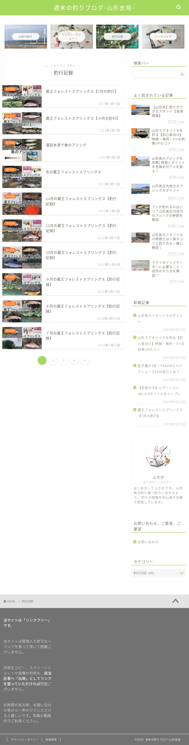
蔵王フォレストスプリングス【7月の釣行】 (160, 412)
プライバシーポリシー (24, 740)
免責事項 (51, 740)
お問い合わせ (148, 541)
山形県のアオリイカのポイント (160, 318)
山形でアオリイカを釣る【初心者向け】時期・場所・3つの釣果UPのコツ (161, 343)
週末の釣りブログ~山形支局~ (94, 7)
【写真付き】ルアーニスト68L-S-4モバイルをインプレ (159, 390)
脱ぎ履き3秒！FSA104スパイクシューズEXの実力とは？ (160, 368)
